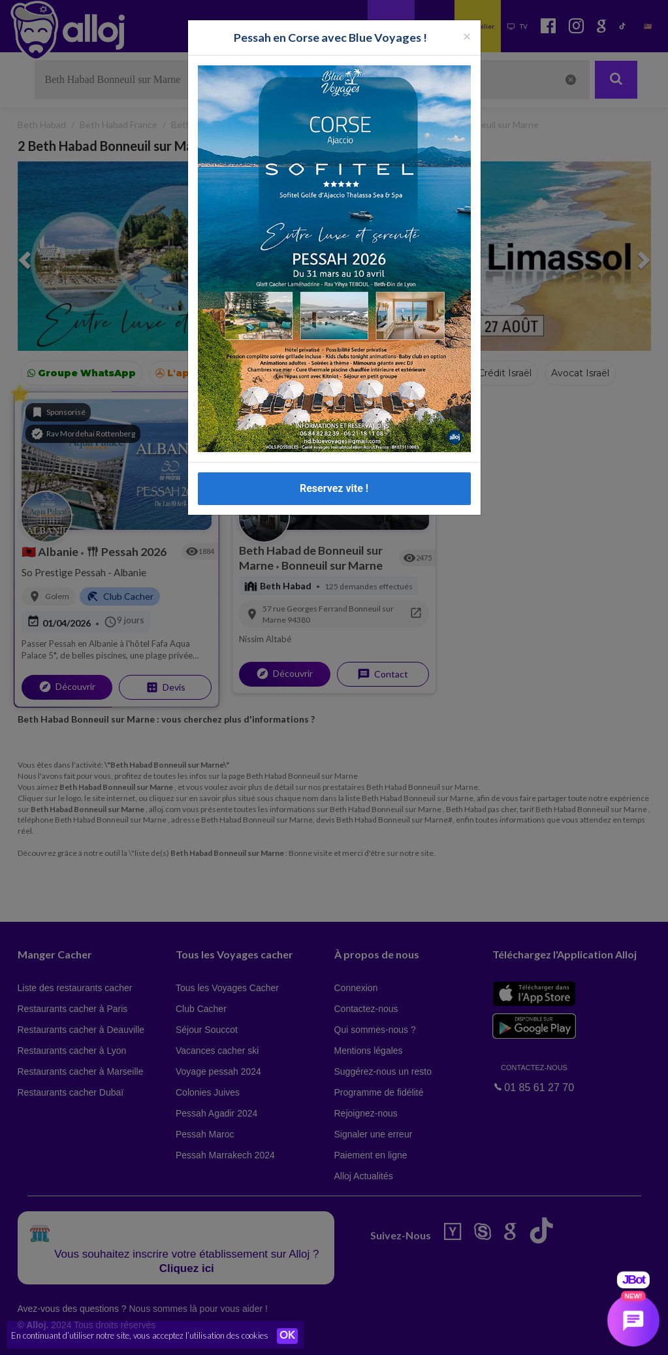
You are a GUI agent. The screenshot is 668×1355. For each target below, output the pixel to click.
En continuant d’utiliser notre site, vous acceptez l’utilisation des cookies (139, 1335)
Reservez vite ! (334, 488)
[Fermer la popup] (467, 35)
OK (287, 1336)
